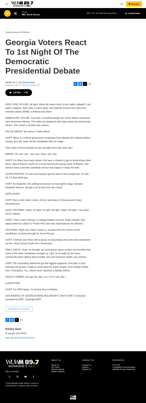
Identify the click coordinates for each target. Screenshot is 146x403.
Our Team (55, 367)
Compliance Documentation (124, 367)
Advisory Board (57, 369)
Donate (135, 4)
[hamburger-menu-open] (6, 4)
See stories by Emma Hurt (20, 337)
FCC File (116, 365)
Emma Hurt (29, 82)
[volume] (15, 13)
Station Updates (58, 372)
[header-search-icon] (121, 4)
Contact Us (86, 365)
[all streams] (132, 13)
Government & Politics (17, 32)
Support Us (86, 369)
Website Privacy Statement (123, 369)
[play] (7, 13)
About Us (55, 365)
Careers (85, 367)
